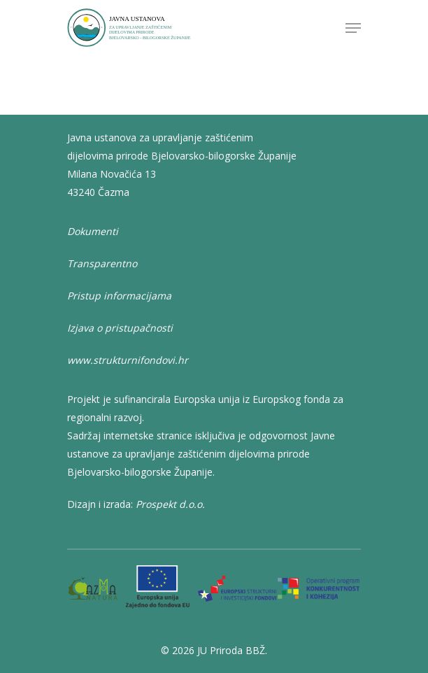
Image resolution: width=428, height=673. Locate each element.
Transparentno (102, 263)
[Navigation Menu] (353, 28)
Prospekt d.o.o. (170, 504)
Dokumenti (92, 231)
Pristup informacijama (119, 295)
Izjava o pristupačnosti (120, 327)
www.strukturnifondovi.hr (127, 360)
